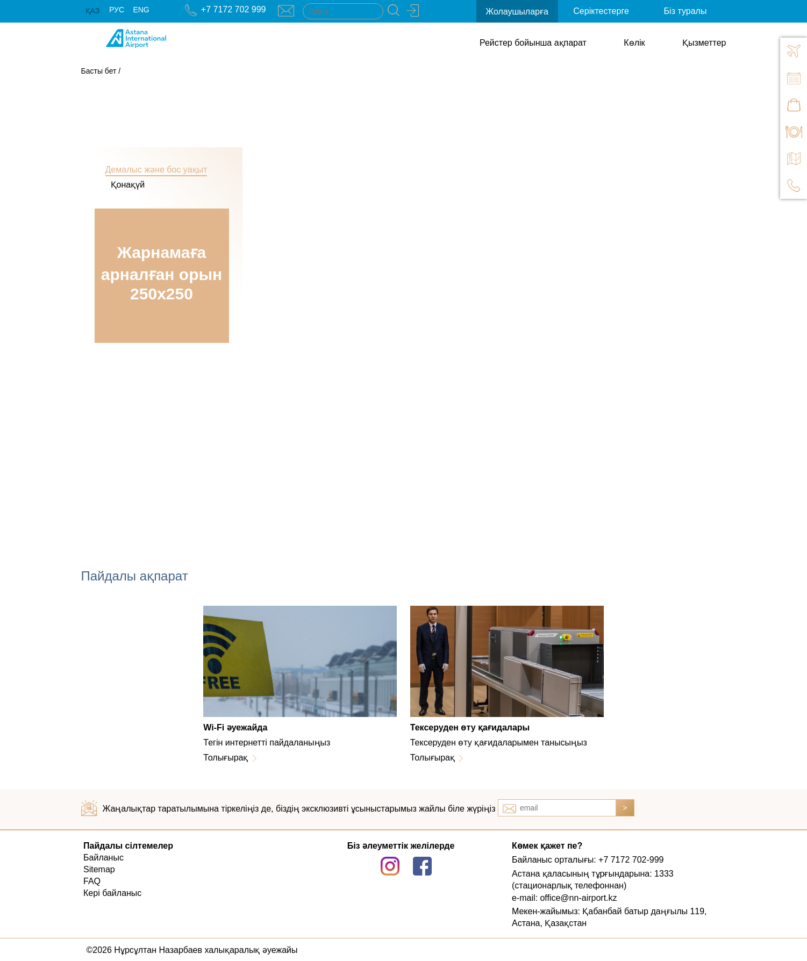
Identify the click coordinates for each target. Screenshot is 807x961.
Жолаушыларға (516, 11)
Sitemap (99, 869)
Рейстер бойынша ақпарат (533, 42)
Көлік (634, 42)
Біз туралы (685, 11)
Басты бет (99, 71)
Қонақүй (128, 184)
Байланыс (103, 857)
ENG (141, 9)
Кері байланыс (112, 893)
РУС (116, 9)
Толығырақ (225, 757)
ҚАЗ (92, 10)
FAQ (92, 881)
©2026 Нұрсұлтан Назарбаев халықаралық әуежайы (192, 950)
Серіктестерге (601, 11)
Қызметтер (704, 42)
